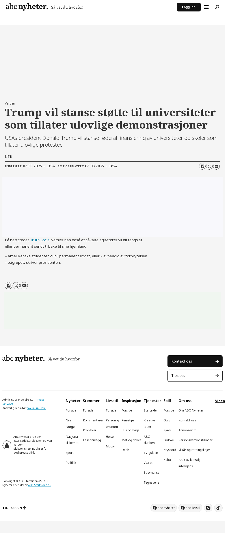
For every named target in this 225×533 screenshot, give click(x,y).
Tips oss (178, 375)
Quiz (167, 420)
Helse (110, 436)
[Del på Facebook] (202, 166)
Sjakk (167, 430)
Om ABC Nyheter (191, 410)
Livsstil (112, 400)
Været (148, 462)
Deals (125, 450)
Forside (71, 410)
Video (220, 400)
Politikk (71, 462)
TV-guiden (151, 453)
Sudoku (169, 440)
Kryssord (170, 450)
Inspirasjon (131, 400)
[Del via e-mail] (216, 166)
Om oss (185, 400)
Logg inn (188, 7)
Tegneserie (151, 482)
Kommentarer (93, 420)
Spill (167, 400)
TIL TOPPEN (12, 508)
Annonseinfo (188, 430)
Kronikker (89, 430)
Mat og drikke (131, 440)
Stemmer (91, 400)
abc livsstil (193, 508)
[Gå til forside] (89, 7)
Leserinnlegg (92, 440)
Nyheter (73, 400)
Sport (70, 453)
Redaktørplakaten (31, 441)
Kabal (167, 460)
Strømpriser (152, 472)
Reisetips (127, 420)
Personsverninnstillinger (195, 440)
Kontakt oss (181, 361)
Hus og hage (130, 430)
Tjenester (152, 400)
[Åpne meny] (206, 7)
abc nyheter (166, 508)
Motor (110, 446)
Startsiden (151, 410)
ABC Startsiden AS (39, 485)
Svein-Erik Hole (36, 408)
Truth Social (40, 239)
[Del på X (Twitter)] (209, 166)
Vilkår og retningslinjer (194, 450)
